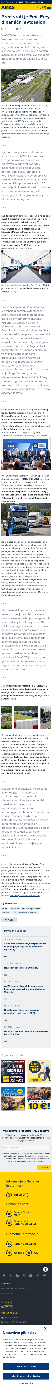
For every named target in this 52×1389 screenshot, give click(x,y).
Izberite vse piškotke (26, 1366)
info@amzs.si (6, 1293)
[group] (26, 718)
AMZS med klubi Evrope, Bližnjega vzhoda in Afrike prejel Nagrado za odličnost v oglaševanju (25, 946)
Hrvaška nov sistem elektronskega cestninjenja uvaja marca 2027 (21, 1012)
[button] (7, 718)
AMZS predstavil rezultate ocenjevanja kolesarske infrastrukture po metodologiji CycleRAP (24, 988)
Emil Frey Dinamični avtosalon (25, 895)
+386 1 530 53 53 (19, 1322)
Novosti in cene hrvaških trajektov (21, 967)
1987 (15, 1317)
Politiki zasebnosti (37, 1161)
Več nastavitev (26, 1382)
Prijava (44, 1167)
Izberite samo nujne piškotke (26, 1376)
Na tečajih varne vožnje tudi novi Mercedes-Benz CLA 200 (26, 1033)
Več (5, 956)
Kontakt (5, 1283)
